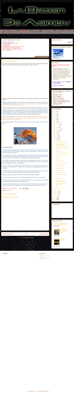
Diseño (37, 31)
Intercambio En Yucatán (60, 174)
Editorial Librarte (58, 140)
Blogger (47, 391)
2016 (55, 111)
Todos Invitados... (59, 151)
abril (56, 139)
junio (56, 135)
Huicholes (57, 156)
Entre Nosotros (63, 31)
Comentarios (43, 258)
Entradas (42, 255)
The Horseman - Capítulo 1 (61, 154)
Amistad (57, 186)
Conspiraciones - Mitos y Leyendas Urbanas (22, 31)
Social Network (58, 178)
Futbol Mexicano (59, 170)
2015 (55, 113)
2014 (55, 115)
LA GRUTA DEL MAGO (59, 238)
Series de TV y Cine (9, 30)
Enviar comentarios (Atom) (28, 237)
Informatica (70, 31)
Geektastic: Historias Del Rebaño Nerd (60, 184)
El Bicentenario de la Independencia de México (61, 145)
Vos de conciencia (59, 160)
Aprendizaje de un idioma (60, 142)
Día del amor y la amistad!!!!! (61, 152)
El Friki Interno (48, 30)
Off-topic (36, 30)
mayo (56, 137)
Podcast (56, 31)
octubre (57, 127)
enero (56, 194)
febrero (57, 193)
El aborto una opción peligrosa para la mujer (60, 181)
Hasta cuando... (58, 158)
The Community (58, 188)
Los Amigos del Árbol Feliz (15, 33)
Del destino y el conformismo (61, 162)
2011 (55, 121)
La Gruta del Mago (5, 33)
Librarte (51, 31)
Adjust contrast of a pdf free (60, 224)
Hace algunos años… (60, 168)
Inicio (26, 234)
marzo (56, 191)
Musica (72, 30)
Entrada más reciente (7, 234)
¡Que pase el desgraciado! (61, 172)
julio (56, 133)
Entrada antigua (44, 234)
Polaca (66, 30)
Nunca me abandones (60, 164)
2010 (55, 197)
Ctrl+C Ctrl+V (44, 31)
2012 (55, 119)
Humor (6, 31)
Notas (58, 30)
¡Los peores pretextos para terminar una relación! (64, 231)
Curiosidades (24, 30)
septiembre (58, 129)
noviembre (57, 125)
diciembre (57, 123)
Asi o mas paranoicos (60, 166)
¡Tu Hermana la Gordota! (60, 228)
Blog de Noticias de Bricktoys (61, 223)
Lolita (56, 176)
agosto (57, 131)
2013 (55, 117)
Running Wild (62, 240)
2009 (55, 199)
